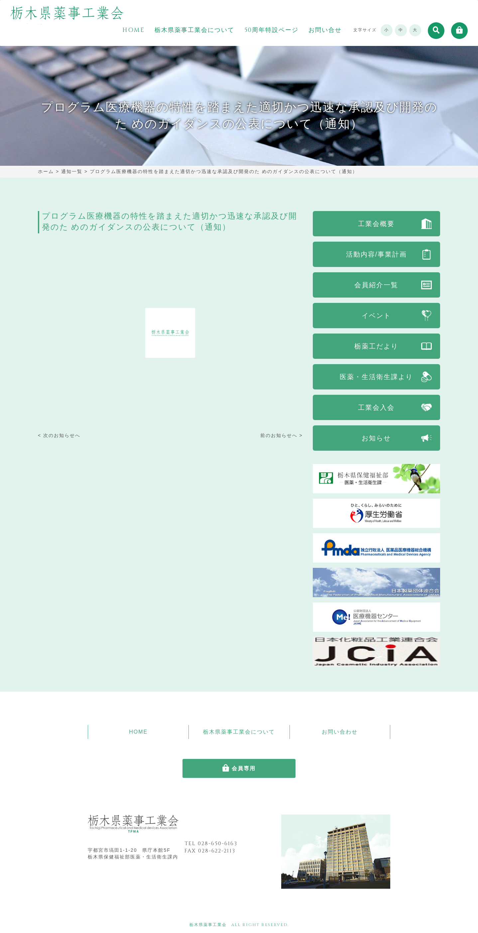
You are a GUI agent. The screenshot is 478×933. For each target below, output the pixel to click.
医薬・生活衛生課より (376, 376)
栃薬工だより (376, 346)
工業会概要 (376, 223)
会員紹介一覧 (376, 285)
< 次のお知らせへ (59, 435)
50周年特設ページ (271, 30)
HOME (133, 30)
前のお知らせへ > (281, 435)
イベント (376, 315)
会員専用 (244, 768)
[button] (436, 30)
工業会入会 (376, 407)
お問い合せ (325, 30)
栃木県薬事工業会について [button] (194, 30)
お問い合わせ (340, 732)
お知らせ (376, 438)
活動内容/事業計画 (376, 254)
